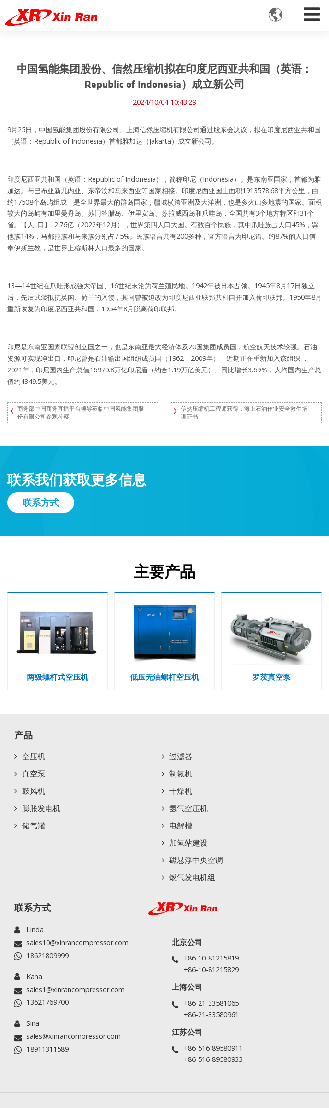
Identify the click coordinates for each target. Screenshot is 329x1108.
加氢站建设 (188, 842)
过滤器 (180, 756)
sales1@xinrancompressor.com (75, 989)
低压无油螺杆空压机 (164, 677)
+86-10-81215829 (211, 969)
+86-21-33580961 (211, 1014)
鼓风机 (33, 791)
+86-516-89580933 (213, 1059)
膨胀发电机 (41, 808)
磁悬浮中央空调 (196, 860)
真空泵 (33, 773)
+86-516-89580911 (213, 1048)
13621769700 (47, 1002)
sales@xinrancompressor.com (73, 1036)
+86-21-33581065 (211, 1003)
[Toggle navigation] (312, 12)
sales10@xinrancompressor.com (77, 942)
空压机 (33, 756)
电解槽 (180, 825)
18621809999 (47, 955)
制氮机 (180, 773)
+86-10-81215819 (211, 957)
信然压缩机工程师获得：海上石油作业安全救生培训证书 (244, 412)
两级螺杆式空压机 (57, 677)
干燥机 (180, 791)
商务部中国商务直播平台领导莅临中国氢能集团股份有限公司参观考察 (80, 412)
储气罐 (33, 825)
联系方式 (32, 907)
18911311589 (47, 1049)
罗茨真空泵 (271, 677)
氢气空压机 (188, 808)
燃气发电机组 (192, 877)
